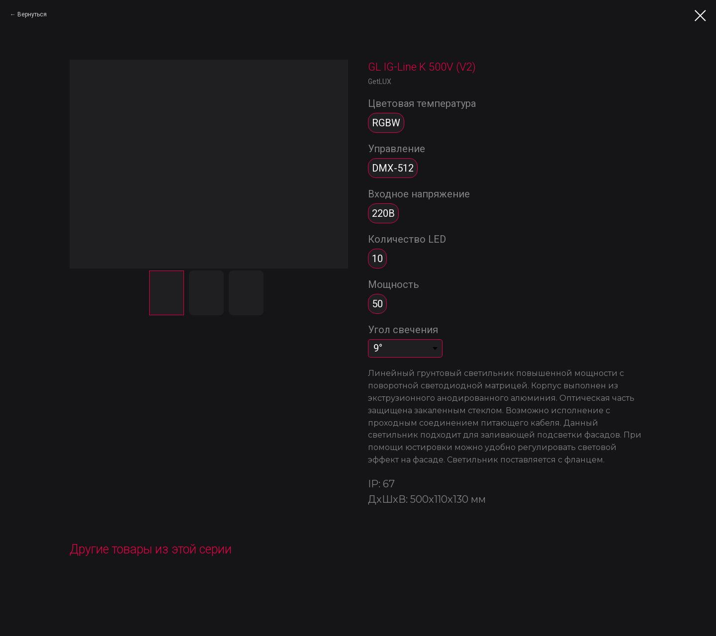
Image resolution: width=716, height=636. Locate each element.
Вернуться (32, 14)
